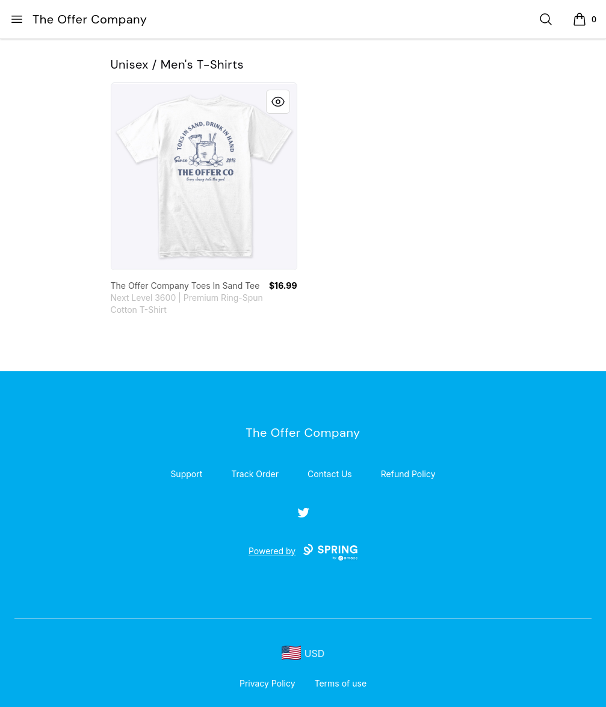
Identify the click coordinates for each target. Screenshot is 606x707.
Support (186, 474)
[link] (204, 176)
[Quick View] (278, 102)
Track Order (255, 474)
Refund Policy (408, 474)
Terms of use (341, 683)
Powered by (303, 552)
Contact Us (330, 474)
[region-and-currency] (303, 653)
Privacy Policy (267, 683)
